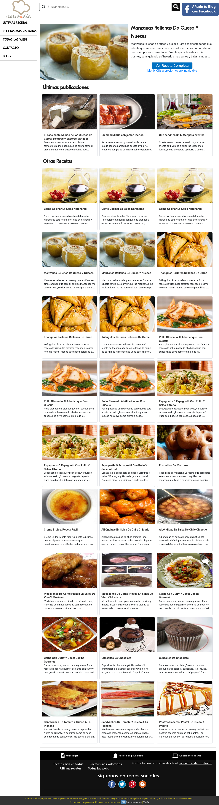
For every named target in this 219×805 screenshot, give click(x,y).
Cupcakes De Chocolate (116, 658)
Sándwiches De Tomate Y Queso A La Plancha (67, 723)
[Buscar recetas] (105, 7)
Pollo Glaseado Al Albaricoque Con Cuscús (180, 339)
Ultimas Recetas (15, 23)
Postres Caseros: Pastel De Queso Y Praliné (181, 723)
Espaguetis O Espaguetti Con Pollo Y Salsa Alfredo (182, 403)
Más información (134, 802)
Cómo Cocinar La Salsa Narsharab (65, 209)
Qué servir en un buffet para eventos (181, 135)
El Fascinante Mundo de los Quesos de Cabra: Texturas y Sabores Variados (68, 136)
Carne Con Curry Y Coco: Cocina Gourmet (179, 595)
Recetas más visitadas (68, 764)
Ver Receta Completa (172, 65)
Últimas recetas (71, 768)
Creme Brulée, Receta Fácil (61, 529)
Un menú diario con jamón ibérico (122, 135)
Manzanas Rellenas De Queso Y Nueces (69, 273)
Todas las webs (99, 768)
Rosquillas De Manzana (173, 465)
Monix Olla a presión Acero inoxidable (172, 70)
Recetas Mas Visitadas (19, 31)
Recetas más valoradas (106, 764)
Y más (146, 802)
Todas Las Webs (15, 39)
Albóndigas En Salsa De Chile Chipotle (125, 529)
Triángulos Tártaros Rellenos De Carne (183, 273)
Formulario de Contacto (195, 763)
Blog (7, 56)
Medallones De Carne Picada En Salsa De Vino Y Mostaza (69, 595)
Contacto (11, 48)
